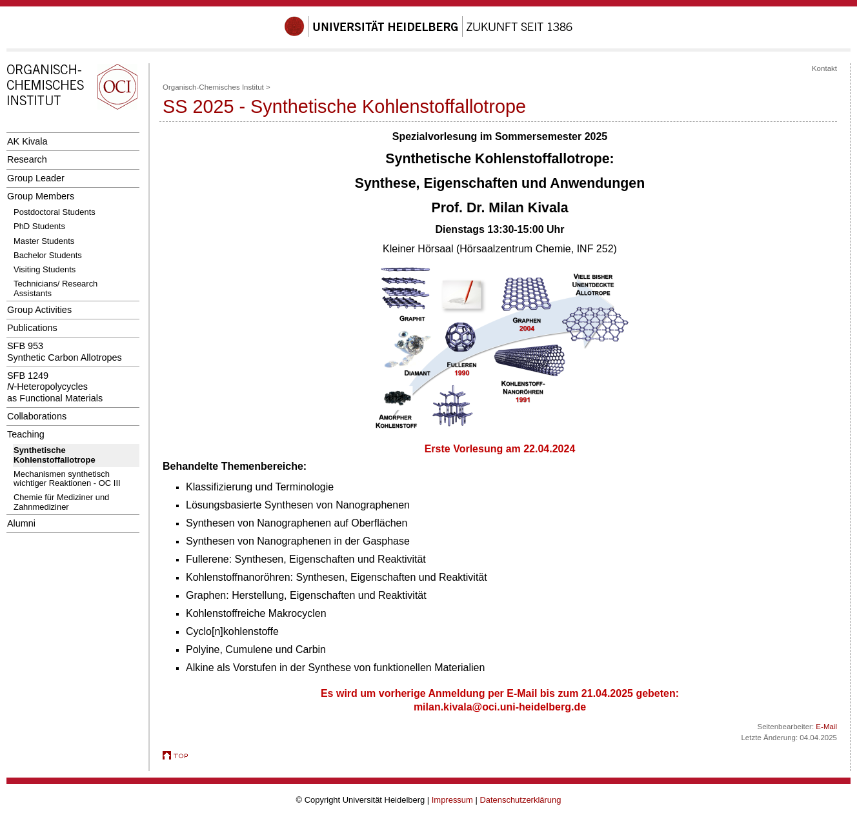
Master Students (44, 241)
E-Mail (826, 726)
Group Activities (39, 310)
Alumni (21, 523)
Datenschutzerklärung (520, 800)
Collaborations (36, 416)
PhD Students (39, 226)
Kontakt (824, 68)
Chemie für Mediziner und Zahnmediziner (61, 501)
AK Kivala (27, 141)
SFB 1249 (55, 386)
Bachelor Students (48, 255)
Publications (32, 328)
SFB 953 (64, 351)
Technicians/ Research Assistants (55, 288)
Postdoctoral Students (55, 212)
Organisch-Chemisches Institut (213, 87)
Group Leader (36, 178)
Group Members (40, 196)
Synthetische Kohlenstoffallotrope (55, 454)
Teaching (26, 434)
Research (27, 159)
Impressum (452, 800)
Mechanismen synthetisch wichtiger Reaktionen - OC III (67, 478)
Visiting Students (45, 269)
